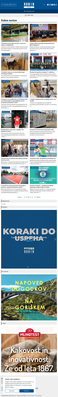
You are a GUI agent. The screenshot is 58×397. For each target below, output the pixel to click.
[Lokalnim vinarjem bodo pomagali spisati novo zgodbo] (43, 93)
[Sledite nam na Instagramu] (50, 5)
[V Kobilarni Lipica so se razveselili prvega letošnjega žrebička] (14, 65)
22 (26, 197)
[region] (19, 385)
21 (24, 197)
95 (35, 197)
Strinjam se (26, 390)
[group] (29, 297)
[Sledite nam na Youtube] (54, 5)
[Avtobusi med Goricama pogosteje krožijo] (43, 123)
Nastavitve (11, 390)
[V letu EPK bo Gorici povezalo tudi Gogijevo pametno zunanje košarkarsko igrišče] (14, 179)
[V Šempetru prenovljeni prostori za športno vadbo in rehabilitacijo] (14, 37)
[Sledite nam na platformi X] (52, 5)
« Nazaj (19, 197)
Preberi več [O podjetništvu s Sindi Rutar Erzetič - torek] (29, 240)
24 (30, 197)
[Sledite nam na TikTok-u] (56, 4)
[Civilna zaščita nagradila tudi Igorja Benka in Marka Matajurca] (43, 37)
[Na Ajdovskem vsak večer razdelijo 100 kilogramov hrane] (14, 123)
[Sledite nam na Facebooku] (48, 5)
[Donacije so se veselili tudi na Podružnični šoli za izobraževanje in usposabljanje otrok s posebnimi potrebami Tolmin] (14, 94)
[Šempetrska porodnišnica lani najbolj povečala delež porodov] (14, 152)
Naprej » (38, 197)
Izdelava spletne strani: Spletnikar (34, 395)
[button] (8, 4)
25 (32, 197)
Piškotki (12, 387)
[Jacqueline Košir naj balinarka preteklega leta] (43, 152)
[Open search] (44, 5)
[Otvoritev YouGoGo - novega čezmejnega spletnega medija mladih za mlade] (43, 179)
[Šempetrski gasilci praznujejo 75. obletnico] (43, 65)
